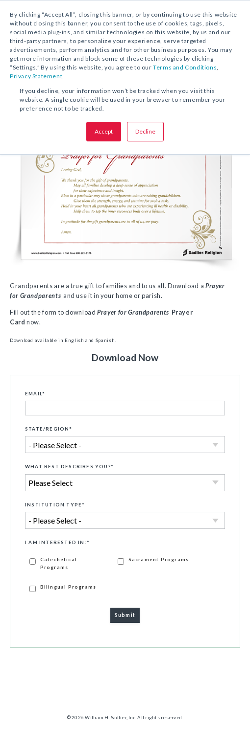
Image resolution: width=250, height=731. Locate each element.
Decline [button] (145, 131)
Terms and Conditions (185, 67)
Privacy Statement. (37, 76)
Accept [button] (104, 131)
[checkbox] (125, 573)
